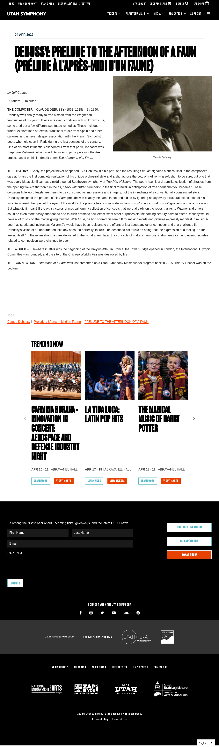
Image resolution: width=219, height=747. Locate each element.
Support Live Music (189, 527)
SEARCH (183, 4)
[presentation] (37, 565)
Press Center (120, 667)
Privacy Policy (100, 719)
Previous (25, 417)
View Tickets (63, 481)
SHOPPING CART (161, 4)
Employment (140, 667)
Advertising (99, 667)
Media (157, 13)
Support (195, 13)
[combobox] (206, 743)
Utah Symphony (27, 4)
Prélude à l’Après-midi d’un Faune (57, 321)
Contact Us (160, 667)
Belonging (80, 667)
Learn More (40, 481)
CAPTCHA (14, 553)
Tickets (112, 13)
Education (175, 13)
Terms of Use (119, 719)
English (203, 743)
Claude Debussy (18, 321)
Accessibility (60, 667)
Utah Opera (47, 4)
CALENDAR (201, 4)
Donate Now (189, 554)
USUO (11, 4)
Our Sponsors (189, 541)
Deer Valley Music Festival (74, 4)
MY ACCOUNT (139, 4)
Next (194, 417)
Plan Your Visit (135, 13)
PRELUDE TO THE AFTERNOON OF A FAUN (116, 321)
